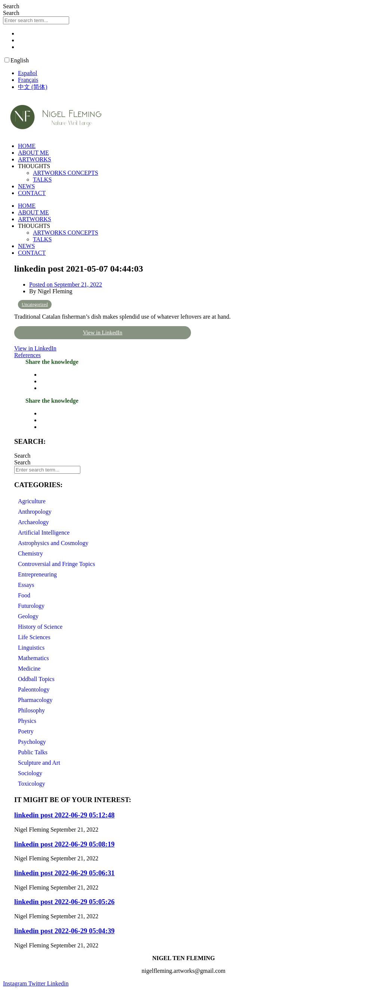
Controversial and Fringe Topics (56, 564)
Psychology (32, 742)
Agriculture (32, 501)
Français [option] (28, 80)
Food (24, 595)
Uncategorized (35, 304)
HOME (27, 146)
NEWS (26, 186)
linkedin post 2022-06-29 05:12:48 (64, 815)
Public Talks (32, 752)
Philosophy (31, 710)
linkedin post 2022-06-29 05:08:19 (64, 844)
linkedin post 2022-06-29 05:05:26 (64, 902)
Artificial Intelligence (44, 532)
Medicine (29, 668)
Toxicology (31, 783)
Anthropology (35, 511)
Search (11, 6)
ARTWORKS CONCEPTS (65, 173)
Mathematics (33, 658)
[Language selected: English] (183, 73)
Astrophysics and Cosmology (53, 543)
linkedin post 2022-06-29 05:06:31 (64, 873)
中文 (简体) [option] (32, 87)
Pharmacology (35, 700)
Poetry (26, 731)
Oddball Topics (36, 679)
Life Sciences (34, 637)
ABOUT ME (33, 152)
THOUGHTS (34, 166)
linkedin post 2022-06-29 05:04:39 (64, 931)
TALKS (42, 179)
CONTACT (32, 193)
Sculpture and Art (39, 762)
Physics (27, 721)
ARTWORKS (34, 159)
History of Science (40, 627)
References (27, 355)
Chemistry (30, 553)
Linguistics (31, 647)
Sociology (30, 773)
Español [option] (27, 73)
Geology (28, 616)
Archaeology (33, 522)
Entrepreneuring (37, 574)
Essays (26, 585)
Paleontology (33, 689)
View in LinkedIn (103, 332)
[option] (191, 73)
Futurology (31, 606)
